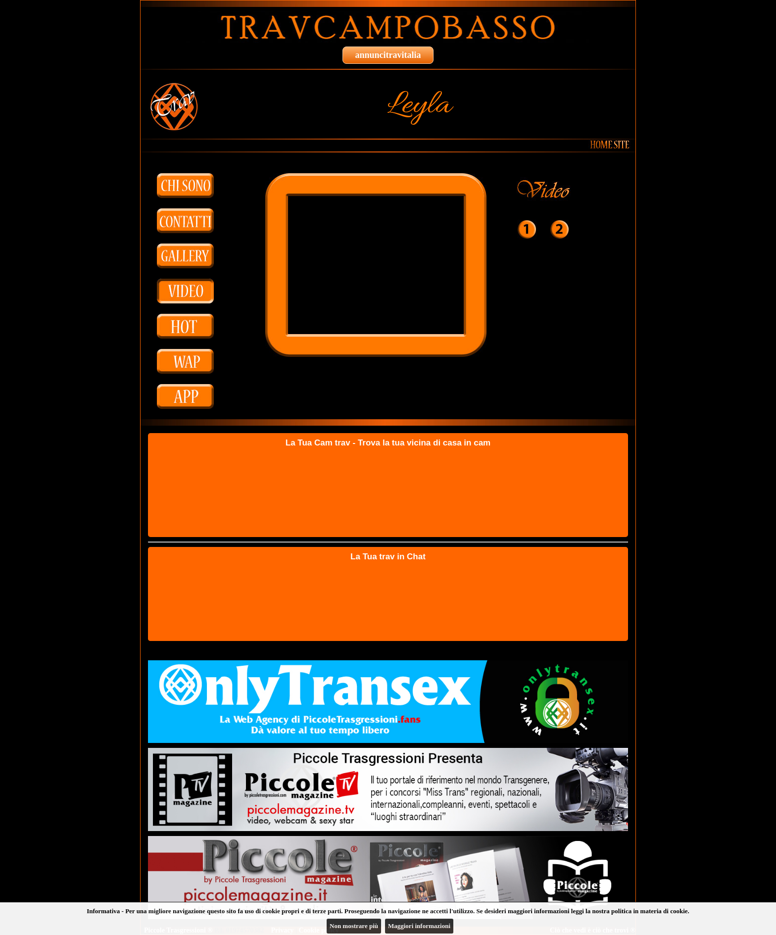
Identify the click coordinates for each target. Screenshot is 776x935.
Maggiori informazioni (419, 926)
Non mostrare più (354, 926)
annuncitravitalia (388, 55)
